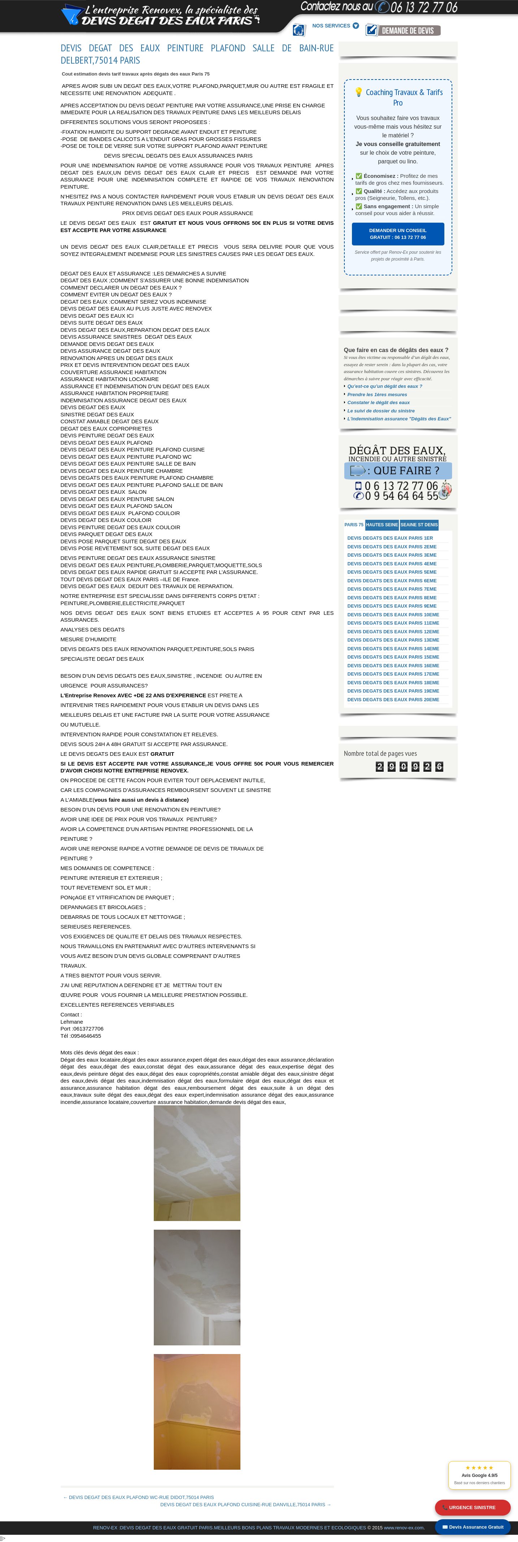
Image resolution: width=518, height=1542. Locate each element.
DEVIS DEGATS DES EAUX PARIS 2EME (392, 546)
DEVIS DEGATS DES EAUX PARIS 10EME (394, 614)
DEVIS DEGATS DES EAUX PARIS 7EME (392, 589)
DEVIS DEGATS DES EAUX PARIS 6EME (392, 580)
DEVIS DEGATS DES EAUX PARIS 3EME (392, 555)
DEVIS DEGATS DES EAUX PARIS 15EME (394, 657)
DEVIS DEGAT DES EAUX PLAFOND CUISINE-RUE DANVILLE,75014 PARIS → (245, 1504)
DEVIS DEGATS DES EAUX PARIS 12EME (394, 631)
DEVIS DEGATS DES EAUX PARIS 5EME (392, 572)
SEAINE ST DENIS (419, 524)
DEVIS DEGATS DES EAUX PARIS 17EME (394, 674)
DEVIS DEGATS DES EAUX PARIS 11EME (394, 623)
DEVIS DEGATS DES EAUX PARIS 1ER (390, 538)
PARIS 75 (354, 524)
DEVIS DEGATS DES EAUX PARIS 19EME (394, 691)
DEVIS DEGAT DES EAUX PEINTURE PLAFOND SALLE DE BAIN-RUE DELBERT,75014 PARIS (197, 54)
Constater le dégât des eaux (379, 402)
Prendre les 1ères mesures (378, 394)
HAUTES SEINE (382, 524)
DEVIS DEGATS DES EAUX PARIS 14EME (394, 648)
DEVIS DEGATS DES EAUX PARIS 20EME (394, 699)
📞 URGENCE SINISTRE (469, 1507)
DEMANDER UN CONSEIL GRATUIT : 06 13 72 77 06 (398, 234)
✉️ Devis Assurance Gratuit (473, 1527)
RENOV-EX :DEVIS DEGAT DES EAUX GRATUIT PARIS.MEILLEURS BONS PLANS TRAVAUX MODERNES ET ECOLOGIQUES (229, 1527)
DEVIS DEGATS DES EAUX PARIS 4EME (392, 563)
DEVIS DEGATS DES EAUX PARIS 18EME (394, 682)
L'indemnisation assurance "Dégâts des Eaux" (399, 418)
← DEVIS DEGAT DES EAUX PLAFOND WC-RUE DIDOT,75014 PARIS (138, 1497)
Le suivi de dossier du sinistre (381, 411)
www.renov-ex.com (404, 1527)
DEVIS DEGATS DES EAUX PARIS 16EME (394, 665)
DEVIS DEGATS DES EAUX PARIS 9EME (392, 606)
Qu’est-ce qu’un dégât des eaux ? (385, 386)
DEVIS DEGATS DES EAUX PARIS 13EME (394, 640)
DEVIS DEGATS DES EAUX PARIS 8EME (392, 597)
